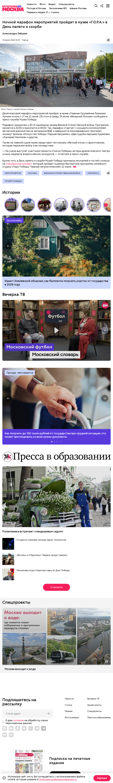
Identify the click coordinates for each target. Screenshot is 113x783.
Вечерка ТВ (13, 294)
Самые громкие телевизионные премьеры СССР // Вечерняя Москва (11, 205)
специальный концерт (19, 163)
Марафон (93, 173)
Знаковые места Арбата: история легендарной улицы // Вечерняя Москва (60, 205)
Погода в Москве (36, 8)
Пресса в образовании (99, 717)
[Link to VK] (11, 728)
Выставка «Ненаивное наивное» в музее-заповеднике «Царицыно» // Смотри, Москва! (44, 205)
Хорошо (102, 778)
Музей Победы (13, 181)
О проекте (56, 587)
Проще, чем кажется (19, 372)
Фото (42, 4)
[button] (106, 205)
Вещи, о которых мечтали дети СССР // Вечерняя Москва (93, 205)
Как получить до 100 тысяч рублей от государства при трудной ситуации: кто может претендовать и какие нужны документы (56, 398)
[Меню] (108, 6)
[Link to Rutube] (4, 734)
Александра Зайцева (14, 33)
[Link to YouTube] (30, 728)
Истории (11, 192)
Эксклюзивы (14, 220)
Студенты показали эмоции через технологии (41, 540)
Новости (31, 4)
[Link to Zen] (24, 728)
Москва (32, 173)
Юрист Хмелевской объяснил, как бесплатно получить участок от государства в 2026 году (56, 282)
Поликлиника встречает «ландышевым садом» (32, 531)
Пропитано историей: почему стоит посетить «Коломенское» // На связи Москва (27, 205)
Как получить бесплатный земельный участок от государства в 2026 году (56, 246)
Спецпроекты (66, 4)
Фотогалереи (72, 717)
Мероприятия (13, 173)
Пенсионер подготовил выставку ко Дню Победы (43, 570)
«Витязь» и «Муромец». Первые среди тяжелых (41, 555)
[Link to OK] (17, 728)
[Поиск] (96, 6)
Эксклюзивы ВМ (58, 8)
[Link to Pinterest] (11, 734)
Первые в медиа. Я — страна (43, 12)
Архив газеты (94, 705)
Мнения (68, 711)
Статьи (68, 705)
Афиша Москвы (78, 8)
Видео (52, 4)
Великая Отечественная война (62, 173)
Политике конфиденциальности (58, 779)
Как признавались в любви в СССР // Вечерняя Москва (77, 205)
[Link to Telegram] (37, 728)
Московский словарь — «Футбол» (56, 330)
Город (25, 40)
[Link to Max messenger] (4, 728)
